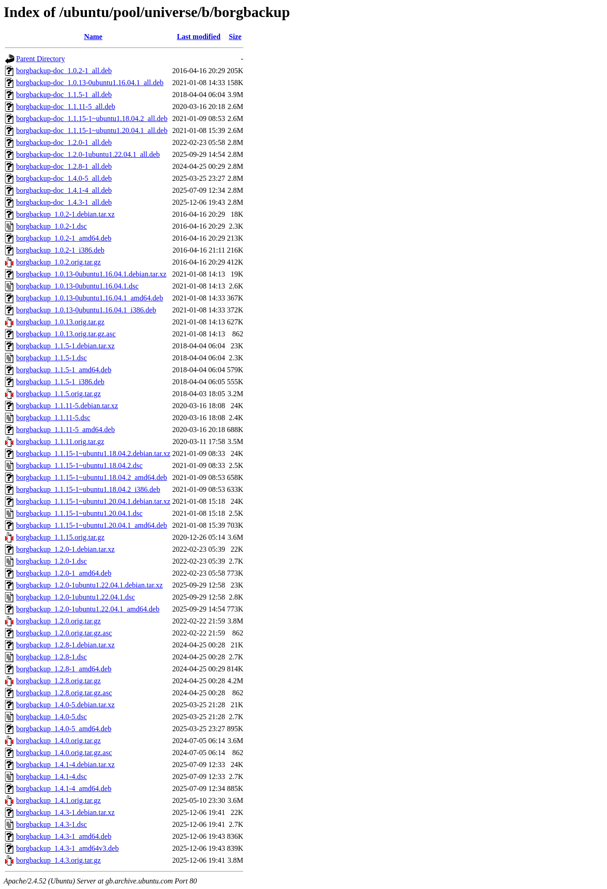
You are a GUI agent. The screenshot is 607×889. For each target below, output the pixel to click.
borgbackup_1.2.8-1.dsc (51, 657)
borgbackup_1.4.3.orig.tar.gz (58, 860)
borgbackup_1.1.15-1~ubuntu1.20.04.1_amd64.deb (91, 525)
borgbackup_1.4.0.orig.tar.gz (58, 741)
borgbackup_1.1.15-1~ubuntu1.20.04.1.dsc (79, 513)
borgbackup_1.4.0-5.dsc (51, 717)
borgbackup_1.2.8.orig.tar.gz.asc (64, 693)
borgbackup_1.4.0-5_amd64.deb (63, 729)
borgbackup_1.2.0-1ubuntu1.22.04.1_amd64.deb (88, 609)
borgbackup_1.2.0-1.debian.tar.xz (65, 549)
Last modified (199, 36)
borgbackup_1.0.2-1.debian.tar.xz (65, 214)
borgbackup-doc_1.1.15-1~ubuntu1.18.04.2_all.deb (91, 118)
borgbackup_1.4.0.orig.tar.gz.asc (64, 752)
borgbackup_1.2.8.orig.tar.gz (58, 681)
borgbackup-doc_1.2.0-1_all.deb (64, 142)
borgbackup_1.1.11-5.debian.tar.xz (67, 406)
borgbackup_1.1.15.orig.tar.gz (60, 537)
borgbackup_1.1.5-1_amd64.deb (63, 370)
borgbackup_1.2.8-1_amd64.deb (63, 669)
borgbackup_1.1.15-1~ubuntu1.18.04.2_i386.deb (88, 489)
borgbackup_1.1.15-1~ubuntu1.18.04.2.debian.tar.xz (93, 453)
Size (235, 36)
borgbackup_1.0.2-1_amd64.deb (63, 238)
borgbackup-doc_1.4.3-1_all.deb (64, 202)
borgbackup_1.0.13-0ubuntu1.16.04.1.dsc (77, 286)
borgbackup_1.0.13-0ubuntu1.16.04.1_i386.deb (86, 310)
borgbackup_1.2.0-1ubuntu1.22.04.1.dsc (75, 597)
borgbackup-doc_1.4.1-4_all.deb (64, 190)
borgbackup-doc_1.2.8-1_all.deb (64, 166)
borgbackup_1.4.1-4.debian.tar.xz (65, 764)
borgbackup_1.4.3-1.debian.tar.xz (65, 812)
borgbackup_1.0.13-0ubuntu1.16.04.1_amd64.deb (89, 298)
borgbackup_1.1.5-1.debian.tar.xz (65, 346)
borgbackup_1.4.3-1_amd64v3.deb (67, 848)
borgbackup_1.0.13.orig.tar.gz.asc (66, 334)
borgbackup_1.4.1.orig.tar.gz (58, 800)
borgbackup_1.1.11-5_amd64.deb (65, 429)
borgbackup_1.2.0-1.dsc (51, 561)
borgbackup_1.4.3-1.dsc (51, 824)
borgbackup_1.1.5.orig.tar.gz (58, 394)
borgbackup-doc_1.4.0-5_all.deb (64, 178)
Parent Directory (40, 59)
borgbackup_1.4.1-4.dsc (51, 776)
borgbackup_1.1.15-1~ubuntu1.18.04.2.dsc (79, 465)
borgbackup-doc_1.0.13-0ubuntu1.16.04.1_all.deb (90, 83)
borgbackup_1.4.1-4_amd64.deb (63, 788)
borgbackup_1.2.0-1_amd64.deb (63, 573)
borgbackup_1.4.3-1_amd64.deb (63, 836)
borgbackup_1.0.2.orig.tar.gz (58, 262)
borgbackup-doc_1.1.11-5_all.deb (65, 106)
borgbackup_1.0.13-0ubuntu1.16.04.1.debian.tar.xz (91, 274)
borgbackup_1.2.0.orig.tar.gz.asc (64, 633)
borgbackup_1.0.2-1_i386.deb (60, 250)
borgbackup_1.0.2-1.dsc (51, 226)
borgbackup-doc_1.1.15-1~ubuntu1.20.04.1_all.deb (91, 130)
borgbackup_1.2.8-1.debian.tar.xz (65, 645)
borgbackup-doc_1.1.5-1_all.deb (64, 94)
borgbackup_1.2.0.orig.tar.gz (58, 621)
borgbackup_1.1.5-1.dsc (51, 358)
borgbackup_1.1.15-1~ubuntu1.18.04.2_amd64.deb (91, 477)
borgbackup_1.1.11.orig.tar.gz (60, 441)
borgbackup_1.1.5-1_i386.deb (60, 382)
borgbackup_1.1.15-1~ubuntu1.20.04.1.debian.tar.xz (93, 501)
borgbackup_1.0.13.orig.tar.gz (60, 322)
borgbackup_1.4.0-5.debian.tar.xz (65, 705)
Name (93, 36)
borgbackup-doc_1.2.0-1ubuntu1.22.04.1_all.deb (88, 154)
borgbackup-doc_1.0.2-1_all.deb (64, 71)
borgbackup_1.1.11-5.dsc (53, 417)
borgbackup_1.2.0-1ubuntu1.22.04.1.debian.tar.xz (89, 585)
